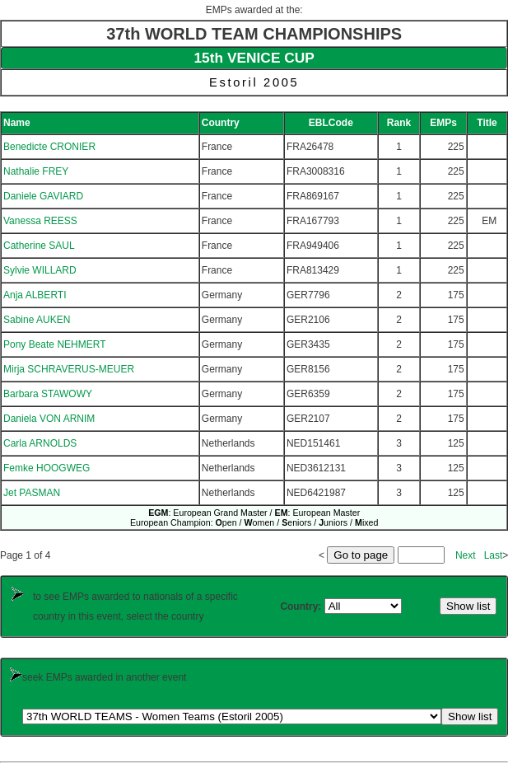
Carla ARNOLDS (40, 443)
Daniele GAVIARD (43, 196)
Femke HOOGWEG (46, 468)
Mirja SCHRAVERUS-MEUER (68, 369)
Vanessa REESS (40, 221)
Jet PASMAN (31, 493)
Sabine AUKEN (36, 319)
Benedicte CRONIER (49, 146)
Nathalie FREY (35, 171)
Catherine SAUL (39, 245)
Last (493, 555)
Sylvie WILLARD (40, 270)
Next (465, 555)
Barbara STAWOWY (47, 394)
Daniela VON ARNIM (49, 418)
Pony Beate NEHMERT (54, 344)
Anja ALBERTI (35, 295)
